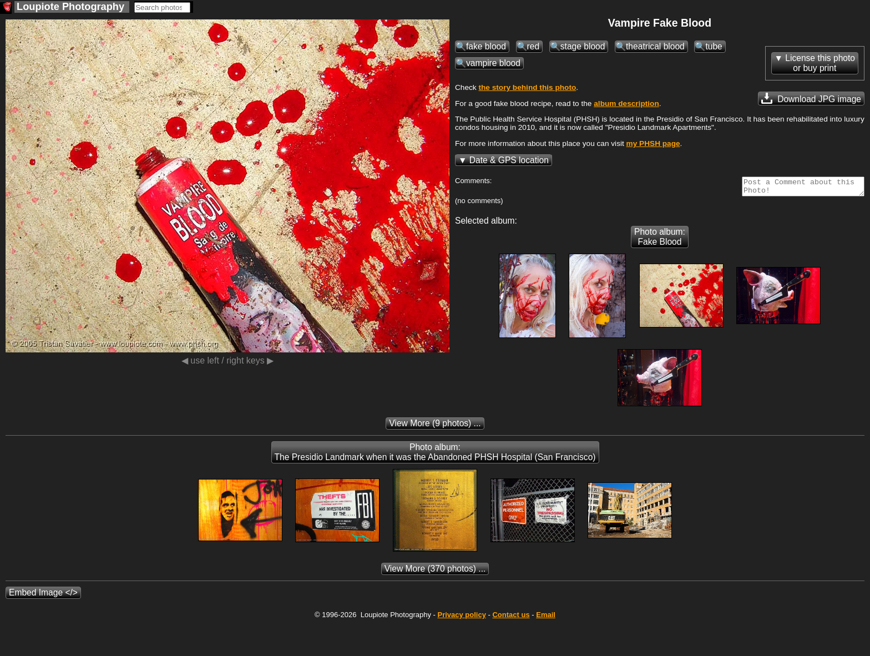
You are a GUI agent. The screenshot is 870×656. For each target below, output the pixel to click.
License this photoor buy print (820, 63)
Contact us (510, 618)
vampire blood (493, 63)
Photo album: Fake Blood (659, 240)
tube (713, 46)
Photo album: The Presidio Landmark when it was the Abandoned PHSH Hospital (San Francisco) (435, 455)
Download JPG (811, 98)
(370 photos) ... (435, 572)
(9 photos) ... (434, 426)
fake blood (486, 46)
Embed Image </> (43, 596)
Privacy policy (461, 618)
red (533, 46)
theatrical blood (655, 46)
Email (545, 618)
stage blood (582, 46)
